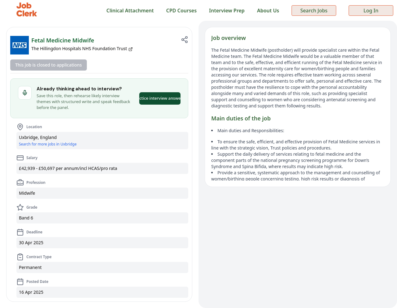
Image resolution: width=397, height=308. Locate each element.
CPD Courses (181, 10)
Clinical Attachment (130, 10)
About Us (268, 10)
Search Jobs (314, 10)
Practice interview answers (160, 98)
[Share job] (184, 39)
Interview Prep (227, 10)
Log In (371, 10)
